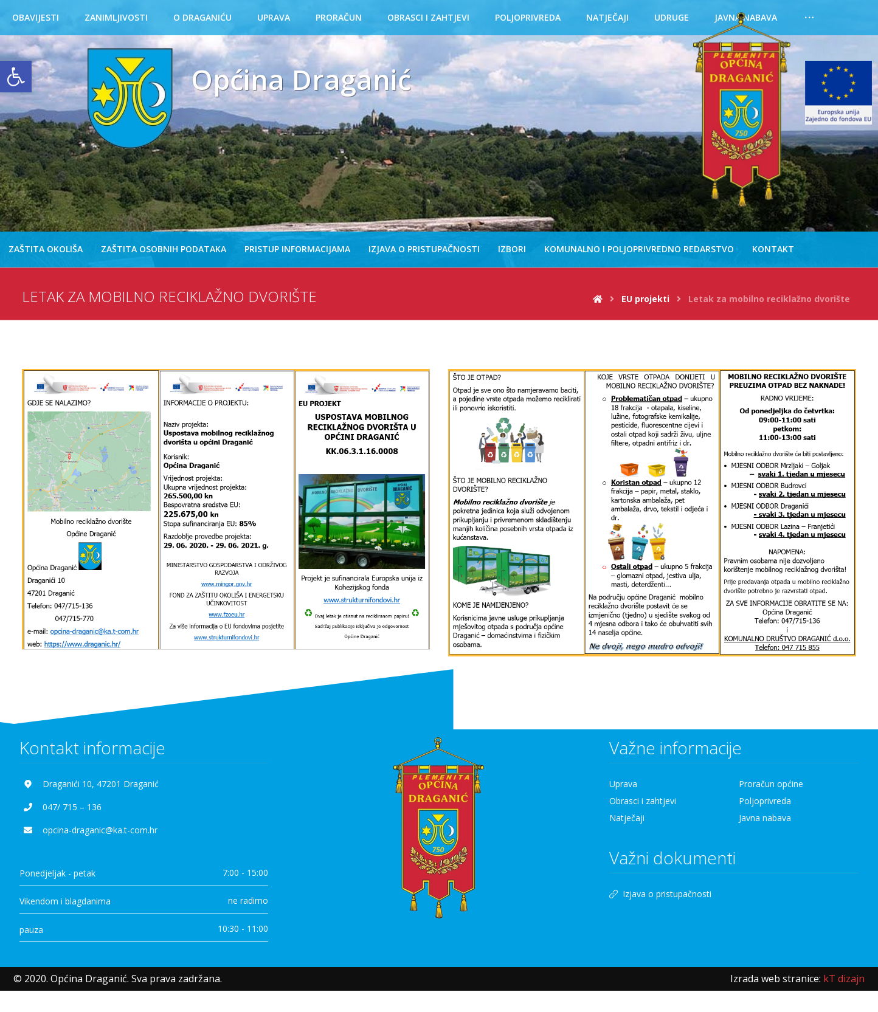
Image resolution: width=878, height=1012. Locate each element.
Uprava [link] (623, 785)
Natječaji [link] (627, 819)
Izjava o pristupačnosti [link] (660, 895)
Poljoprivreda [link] (765, 802)
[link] (16, 76)
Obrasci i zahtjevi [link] (642, 802)
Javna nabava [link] (765, 819)
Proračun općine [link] (771, 785)
